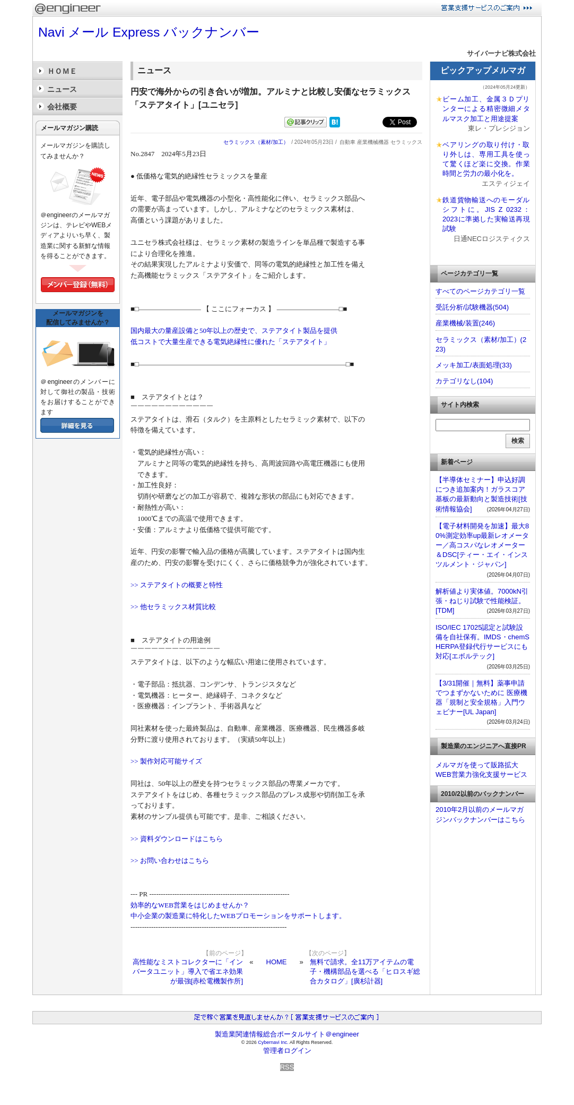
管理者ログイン (287, 1051)
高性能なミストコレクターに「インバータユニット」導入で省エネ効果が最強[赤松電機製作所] (188, 971)
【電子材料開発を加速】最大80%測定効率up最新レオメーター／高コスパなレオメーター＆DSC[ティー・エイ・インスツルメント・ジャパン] (482, 545)
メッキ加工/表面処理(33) (474, 365)
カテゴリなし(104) (464, 381)
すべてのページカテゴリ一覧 (480, 291)
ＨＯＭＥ (62, 71)
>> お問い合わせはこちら (170, 860)
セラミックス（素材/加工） (256, 142)
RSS (287, 1067)
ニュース (62, 89)
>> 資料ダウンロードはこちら (177, 839)
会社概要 (62, 106)
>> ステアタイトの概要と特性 (177, 585)
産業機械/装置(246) (465, 323)
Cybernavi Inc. (273, 1042)
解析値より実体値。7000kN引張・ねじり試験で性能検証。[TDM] (482, 600)
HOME (276, 962)
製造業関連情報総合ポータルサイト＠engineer (287, 1034)
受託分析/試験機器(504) (472, 307)
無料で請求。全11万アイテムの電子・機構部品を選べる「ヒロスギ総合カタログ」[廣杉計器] (365, 971)
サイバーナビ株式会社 (501, 53)
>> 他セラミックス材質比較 (173, 607)
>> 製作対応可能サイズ (166, 761)
